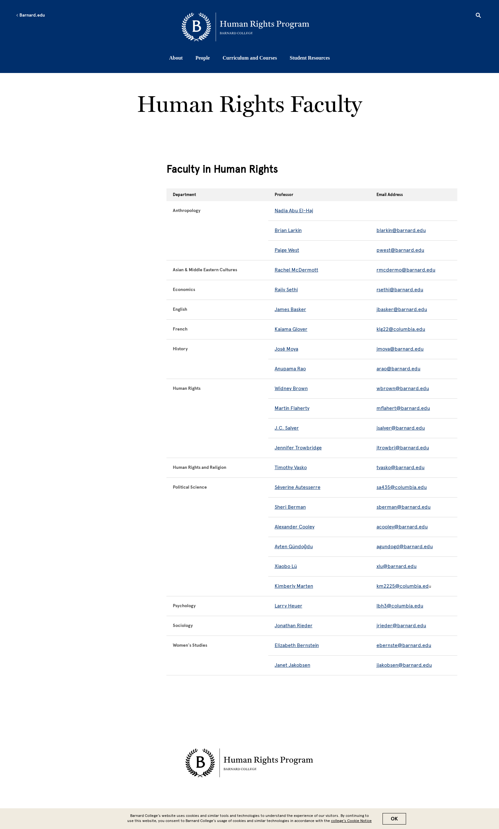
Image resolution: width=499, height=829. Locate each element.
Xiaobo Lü (286, 566)
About (176, 58)
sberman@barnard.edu (403, 507)
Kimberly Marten (294, 586)
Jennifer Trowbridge (298, 448)
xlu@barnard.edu (396, 566)
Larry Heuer (288, 606)
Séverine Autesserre (297, 487)
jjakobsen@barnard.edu (404, 665)
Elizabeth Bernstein (297, 645)
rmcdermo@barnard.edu (405, 270)
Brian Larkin (288, 230)
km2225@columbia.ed (402, 586)
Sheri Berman (290, 507)
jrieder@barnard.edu (401, 625)
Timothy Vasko (291, 467)
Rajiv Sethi (286, 290)
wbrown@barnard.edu (402, 388)
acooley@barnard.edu (402, 527)
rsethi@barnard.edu (399, 290)
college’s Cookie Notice (351, 820)
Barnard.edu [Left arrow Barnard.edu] (30, 15)
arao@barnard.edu (398, 369)
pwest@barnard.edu (400, 250)
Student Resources (310, 58)
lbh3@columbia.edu (399, 606)
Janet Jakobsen (292, 665)
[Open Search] (478, 16)
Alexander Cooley (294, 527)
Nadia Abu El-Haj (294, 210)
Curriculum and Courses (249, 58)
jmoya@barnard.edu (400, 349)
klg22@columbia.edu (400, 329)
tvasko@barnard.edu (400, 467)
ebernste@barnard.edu (403, 645)
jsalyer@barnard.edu (400, 428)
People (202, 58)
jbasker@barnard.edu (401, 309)
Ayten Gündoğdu (294, 546)
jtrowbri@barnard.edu (402, 448)
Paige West (287, 250)
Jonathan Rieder (294, 625)
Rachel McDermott (296, 270)
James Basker (290, 309)
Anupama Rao (290, 369)
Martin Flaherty (292, 408)
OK (394, 819)
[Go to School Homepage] (251, 27)
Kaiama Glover (291, 329)
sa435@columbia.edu (401, 487)
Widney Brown (291, 388)
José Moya (286, 349)
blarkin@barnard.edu (401, 230)
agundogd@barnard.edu (404, 546)
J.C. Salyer (287, 428)
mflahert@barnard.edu (403, 408)
